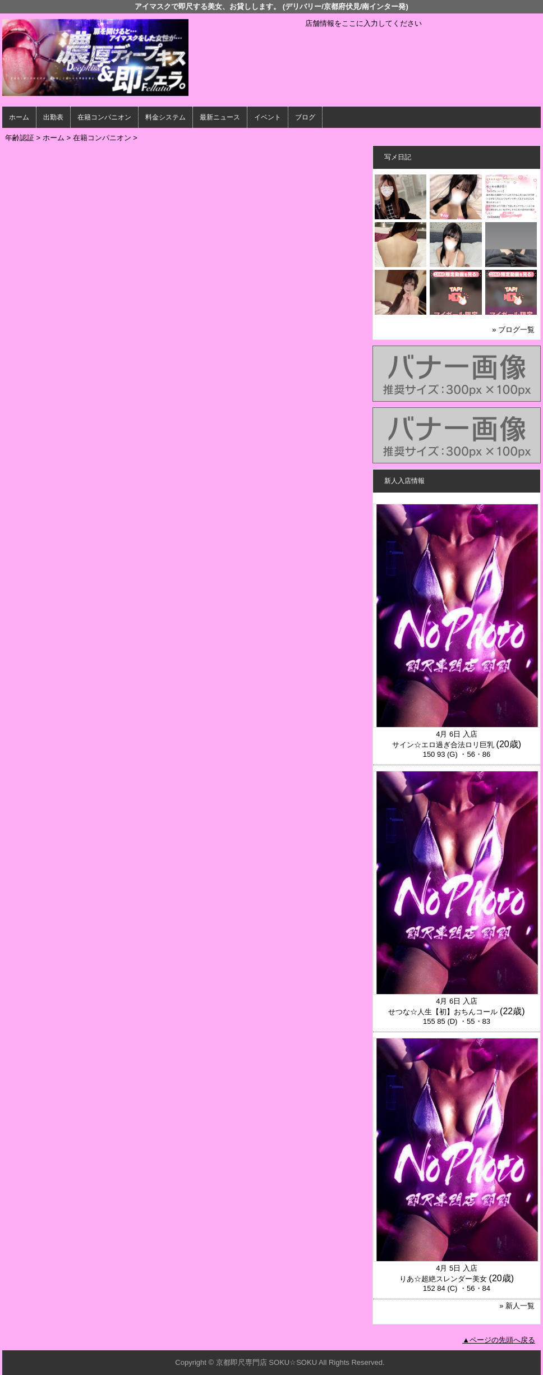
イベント (267, 117)
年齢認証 (19, 138)
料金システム (165, 117)
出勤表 (53, 117)
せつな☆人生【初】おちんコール (443, 1012)
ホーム (19, 117)
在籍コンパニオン (104, 117)
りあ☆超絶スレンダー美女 (443, 1279)
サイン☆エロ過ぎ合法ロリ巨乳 (443, 745)
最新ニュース (220, 117)
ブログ (305, 117)
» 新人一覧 (517, 1306)
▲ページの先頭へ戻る (498, 1340)
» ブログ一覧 (513, 329)
